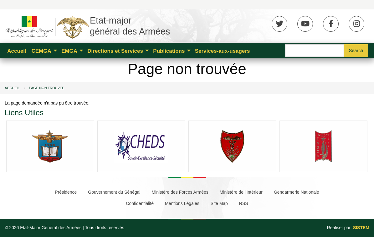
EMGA (69, 51)
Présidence (66, 192)
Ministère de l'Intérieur (241, 192)
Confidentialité (140, 203)
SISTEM (361, 227)
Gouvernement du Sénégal (114, 192)
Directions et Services (115, 51)
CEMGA (41, 51)
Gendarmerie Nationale (296, 192)
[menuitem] (17, 50)
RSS (243, 203)
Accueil (16, 51)
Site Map (219, 203)
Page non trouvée (46, 88)
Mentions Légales (182, 203)
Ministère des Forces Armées (180, 192)
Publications (169, 51)
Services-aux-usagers (222, 51)
